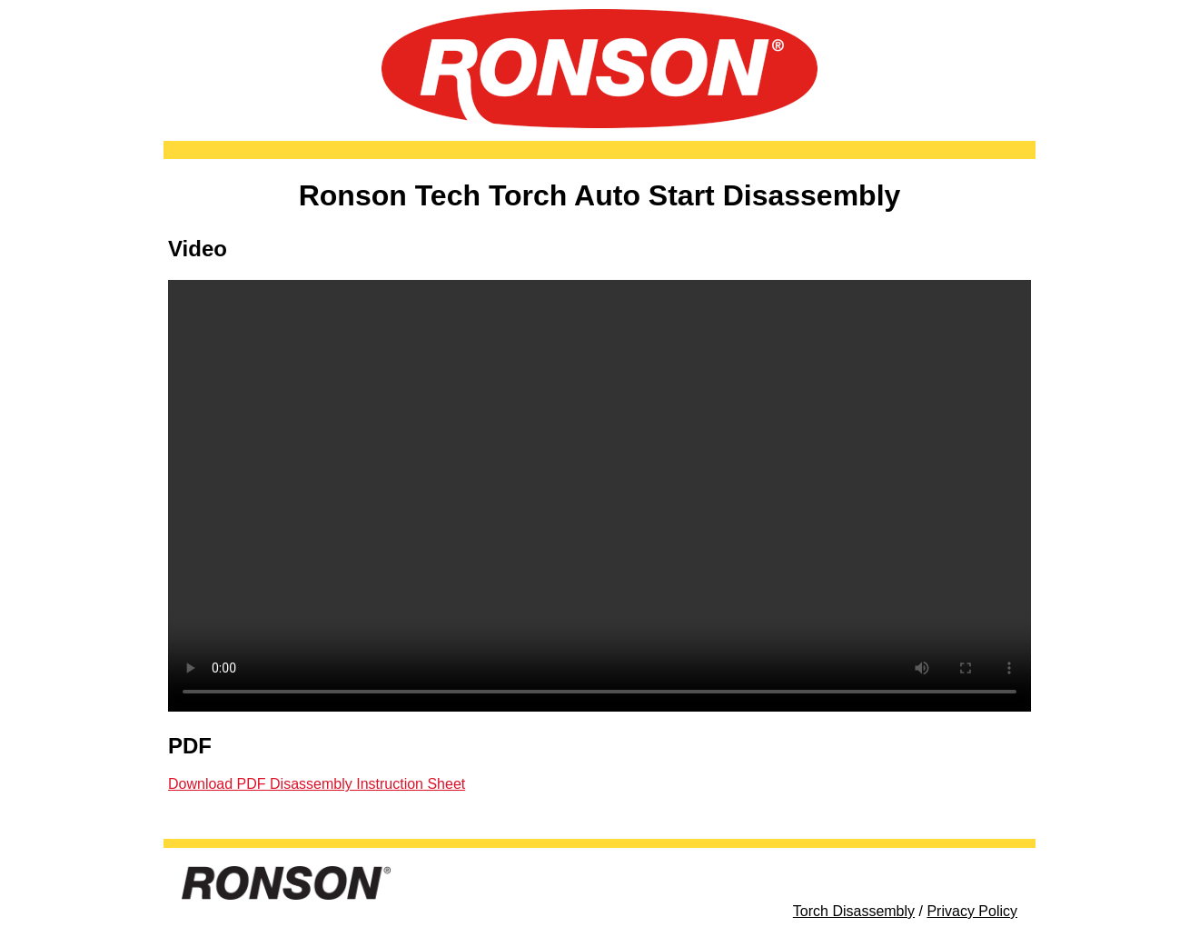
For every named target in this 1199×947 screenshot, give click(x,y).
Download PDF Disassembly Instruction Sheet (316, 784)
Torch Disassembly (854, 911)
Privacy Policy (971, 911)
